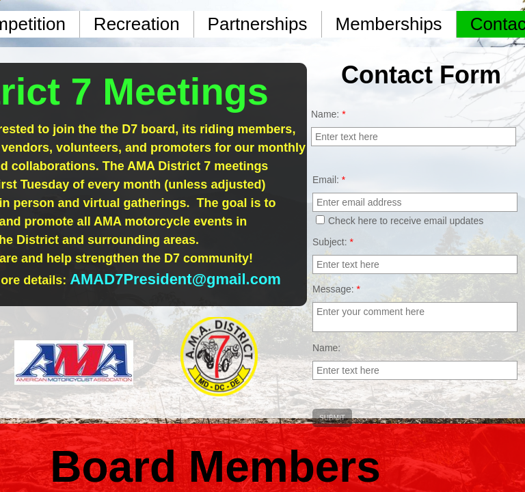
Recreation (137, 24)
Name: (326, 347)
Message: (336, 289)
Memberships (389, 24)
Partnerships (258, 24)
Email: (328, 179)
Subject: (332, 241)
